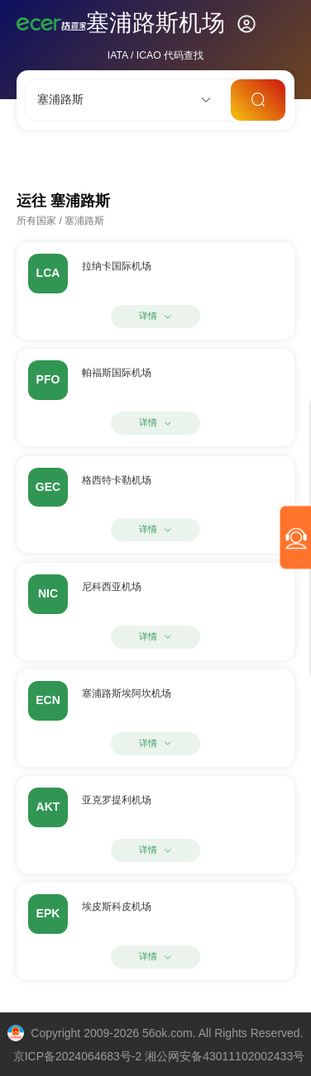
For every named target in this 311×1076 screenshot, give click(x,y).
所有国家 (36, 220)
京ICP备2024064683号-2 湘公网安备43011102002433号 (159, 1056)
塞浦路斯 (84, 220)
